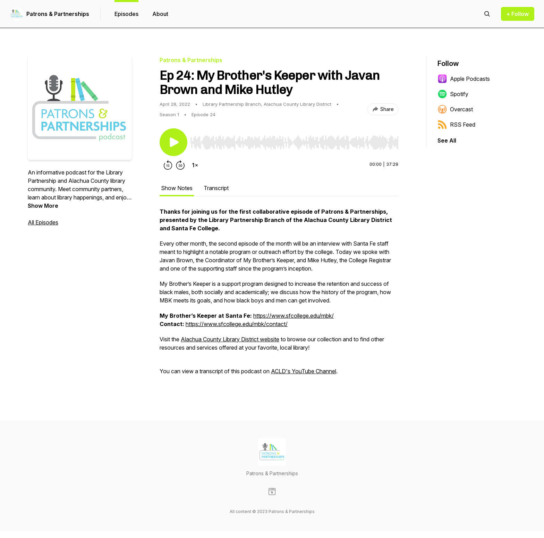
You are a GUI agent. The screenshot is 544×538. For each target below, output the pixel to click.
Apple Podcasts (463, 79)
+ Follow (518, 13)
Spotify (452, 94)
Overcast (455, 109)
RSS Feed (456, 124)
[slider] (294, 142)
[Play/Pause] (173, 142)
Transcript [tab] (216, 188)
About (160, 13)
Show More (43, 205)
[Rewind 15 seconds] (168, 165)
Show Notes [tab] (177, 188)
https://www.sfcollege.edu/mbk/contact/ (237, 324)
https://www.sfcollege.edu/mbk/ (293, 315)
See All (446, 140)
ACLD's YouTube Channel (303, 371)
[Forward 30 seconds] (180, 165)
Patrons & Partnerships (57, 13)
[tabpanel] (279, 294)
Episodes (126, 13)
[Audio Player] (294, 140)
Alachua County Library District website (230, 339)
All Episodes (43, 222)
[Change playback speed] (195, 165)
